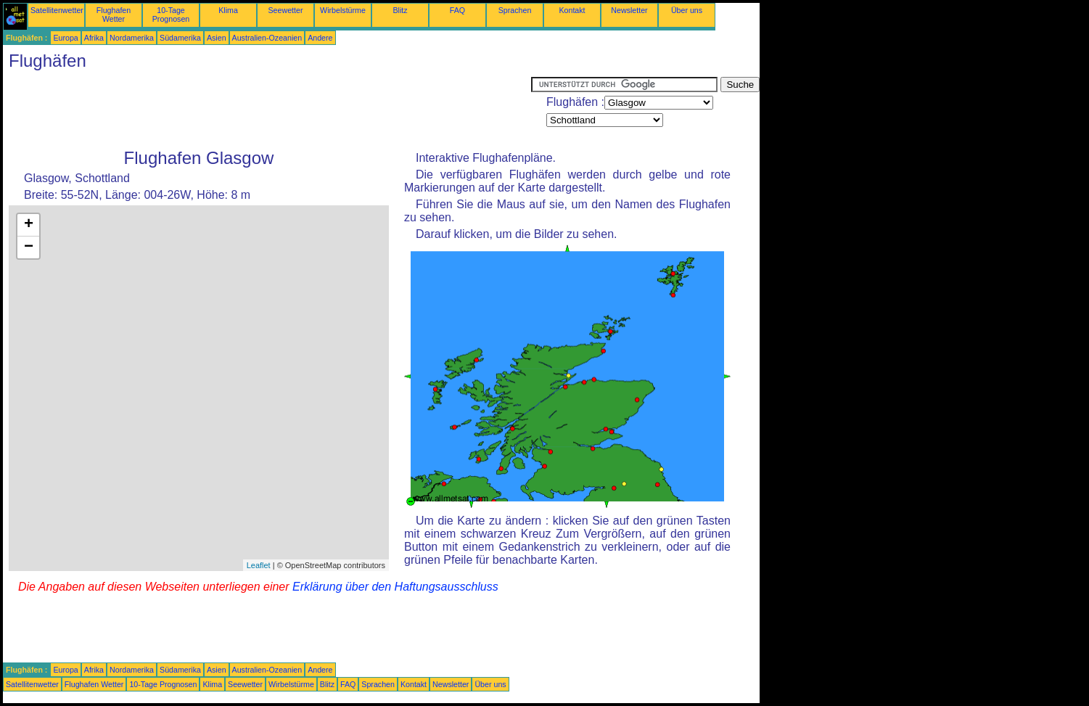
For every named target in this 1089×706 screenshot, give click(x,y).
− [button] (28, 247)
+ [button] (28, 225)
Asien (216, 37)
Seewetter (285, 10)
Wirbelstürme (343, 10)
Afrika (94, 37)
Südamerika (180, 37)
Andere (320, 37)
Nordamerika (132, 37)
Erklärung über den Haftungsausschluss (395, 586)
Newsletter (629, 10)
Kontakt (572, 10)
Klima (228, 10)
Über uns (686, 10)
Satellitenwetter (56, 10)
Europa (65, 37)
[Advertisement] (267, 109)
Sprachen (515, 10)
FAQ (457, 10)
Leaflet (259, 565)
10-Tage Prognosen (171, 14)
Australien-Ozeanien (267, 37)
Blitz (400, 10)
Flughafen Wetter (113, 14)
